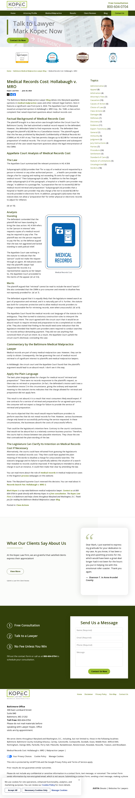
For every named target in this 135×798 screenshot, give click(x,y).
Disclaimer (89, 694)
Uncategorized (97, 164)
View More (15, 571)
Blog (105, 13)
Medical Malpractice (53, 13)
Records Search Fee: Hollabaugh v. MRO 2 (26, 484)
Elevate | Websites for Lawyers (110, 788)
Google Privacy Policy (57, 762)
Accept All (12, 790)
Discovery (94, 121)
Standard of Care (98, 157)
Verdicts (94, 168)
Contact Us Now (18, 40)
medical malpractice (27, 103)
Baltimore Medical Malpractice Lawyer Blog (29, 71)
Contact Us (119, 13)
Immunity (94, 136)
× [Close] (79, 780)
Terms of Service (79, 762)
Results (73, 13)
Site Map (112, 694)
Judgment (94, 139)
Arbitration (95, 93)
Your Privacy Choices (19, 756)
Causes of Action (97, 103)
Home (13, 13)
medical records (48, 472)
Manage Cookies (56, 756)
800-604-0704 (117, 6)
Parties (93, 146)
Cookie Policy (40, 756)
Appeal (93, 89)
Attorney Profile (30, 13)
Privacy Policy (101, 694)
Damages (94, 114)
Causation (94, 100)
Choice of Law (96, 107)
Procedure (95, 150)
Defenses (94, 118)
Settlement (95, 153)
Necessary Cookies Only (36, 790)
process (25, 475)
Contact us (67, 490)
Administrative (97, 86)
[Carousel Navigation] (91, 589)
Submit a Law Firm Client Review (18, 581)
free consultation (58, 493)
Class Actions (22, 505)
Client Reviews (90, 13)
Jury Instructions (97, 143)
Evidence (94, 125)
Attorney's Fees (97, 96)
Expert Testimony (98, 128)
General (93, 132)
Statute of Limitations (100, 161)
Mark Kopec (12, 490)
